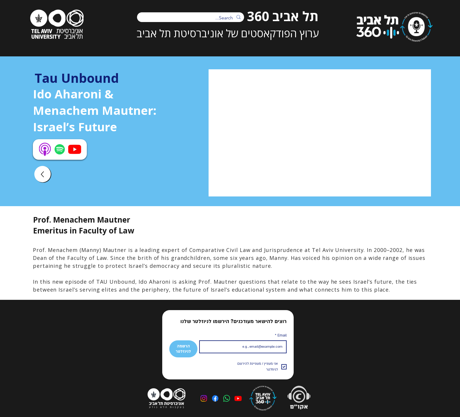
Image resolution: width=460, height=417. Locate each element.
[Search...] (191, 17)
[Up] (42, 174)
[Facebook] (215, 398)
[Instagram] (203, 398)
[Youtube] (238, 398)
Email (281, 335)
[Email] (244, 347)
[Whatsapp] (226, 398)
